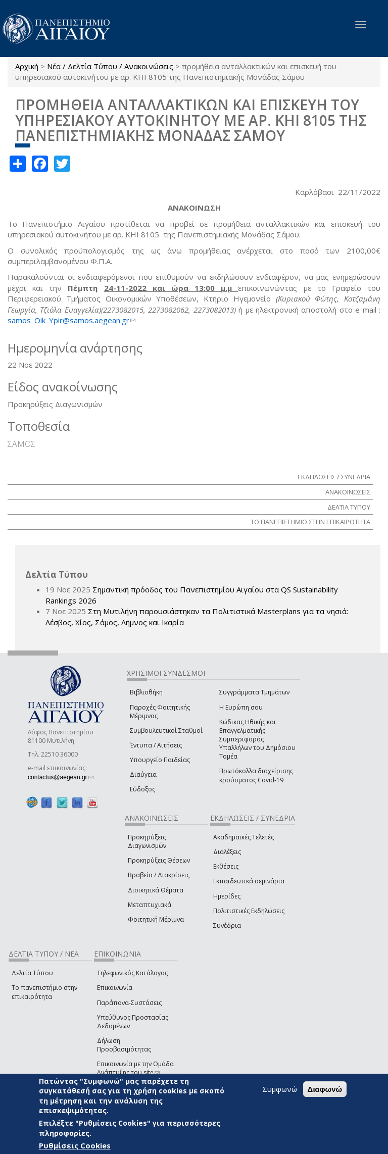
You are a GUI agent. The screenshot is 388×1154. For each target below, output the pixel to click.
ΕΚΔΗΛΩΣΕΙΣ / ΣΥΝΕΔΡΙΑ (334, 476)
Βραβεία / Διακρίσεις (158, 875)
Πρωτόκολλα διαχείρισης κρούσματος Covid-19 (256, 775)
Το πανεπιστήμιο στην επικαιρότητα (44, 991)
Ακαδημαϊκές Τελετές (243, 837)
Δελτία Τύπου (32, 973)
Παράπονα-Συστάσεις (129, 1002)
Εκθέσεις (225, 866)
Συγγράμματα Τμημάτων (254, 692)
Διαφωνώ (325, 1089)
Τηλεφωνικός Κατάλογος (132, 973)
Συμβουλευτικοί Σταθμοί (166, 730)
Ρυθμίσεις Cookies (75, 1145)
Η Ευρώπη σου (241, 707)
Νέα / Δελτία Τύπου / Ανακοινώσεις (110, 66)
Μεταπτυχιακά (149, 904)
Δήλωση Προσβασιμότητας (124, 1044)
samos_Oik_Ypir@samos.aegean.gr (71, 320)
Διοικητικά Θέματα (155, 890)
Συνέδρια (227, 925)
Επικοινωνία (114, 987)
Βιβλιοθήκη (146, 692)
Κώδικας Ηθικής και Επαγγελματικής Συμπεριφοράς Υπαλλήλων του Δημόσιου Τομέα (257, 739)
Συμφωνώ (279, 1089)
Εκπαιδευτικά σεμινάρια (248, 881)
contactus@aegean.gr (60, 777)
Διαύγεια (143, 774)
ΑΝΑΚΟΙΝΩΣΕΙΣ (347, 491)
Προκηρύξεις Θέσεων (159, 860)
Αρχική (26, 66)
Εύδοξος (142, 789)
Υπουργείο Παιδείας (160, 760)
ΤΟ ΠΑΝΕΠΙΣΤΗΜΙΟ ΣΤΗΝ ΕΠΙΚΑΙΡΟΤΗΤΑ (310, 521)
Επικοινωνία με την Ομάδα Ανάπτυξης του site (135, 1068)
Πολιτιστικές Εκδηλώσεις (248, 911)
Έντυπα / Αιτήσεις (156, 745)
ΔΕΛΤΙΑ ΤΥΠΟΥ (348, 507)
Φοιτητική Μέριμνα (156, 919)
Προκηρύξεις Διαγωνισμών (147, 841)
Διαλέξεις (227, 851)
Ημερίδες (226, 896)
